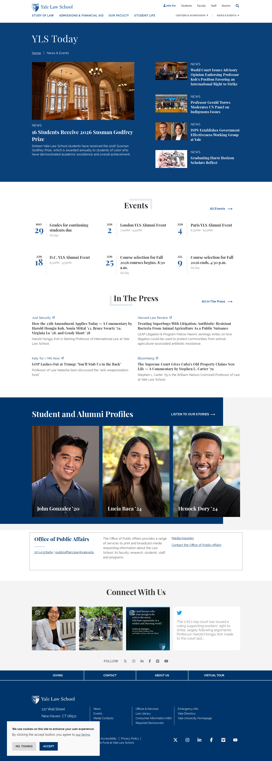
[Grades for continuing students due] (65, 230)
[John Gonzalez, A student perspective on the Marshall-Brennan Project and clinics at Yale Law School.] (65, 471)
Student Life (144, 15)
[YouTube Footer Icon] (235, 740)
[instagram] (133, 661)
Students (186, 5)
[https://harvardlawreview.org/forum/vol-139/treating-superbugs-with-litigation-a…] (189, 332)
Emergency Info (188, 709)
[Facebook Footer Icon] (211, 740)
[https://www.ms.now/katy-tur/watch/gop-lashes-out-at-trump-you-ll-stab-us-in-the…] (83, 367)
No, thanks (24, 746)
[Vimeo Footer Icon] (223, 740)
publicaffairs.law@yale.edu (74, 552)
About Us (162, 675)
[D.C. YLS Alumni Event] (65, 265)
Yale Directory (187, 713)
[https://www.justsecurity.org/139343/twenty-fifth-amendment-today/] (83, 332)
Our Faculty (119, 15)
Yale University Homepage (195, 718)
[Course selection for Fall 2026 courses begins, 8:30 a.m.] (136, 265)
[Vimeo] (157, 661)
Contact (110, 675)
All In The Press (214, 301)
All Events (218, 208)
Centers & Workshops (191, 15)
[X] (125, 661)
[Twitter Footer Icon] (175, 740)
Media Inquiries (183, 538)
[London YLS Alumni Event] (136, 230)
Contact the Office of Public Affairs (196, 545)
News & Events (226, 15)
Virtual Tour (214, 675)
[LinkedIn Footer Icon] (199, 740)
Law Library (143, 713)
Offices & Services (147, 709)
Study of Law (43, 15)
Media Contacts (103, 718)
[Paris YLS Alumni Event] (206, 230)
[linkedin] (142, 661)
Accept (48, 746)
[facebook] (150, 661)
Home (36, 53)
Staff (213, 5)
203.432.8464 (43, 552)
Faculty (201, 5)
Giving (58, 675)
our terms (83, 734)
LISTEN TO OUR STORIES (190, 414)
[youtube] (166, 661)
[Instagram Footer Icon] (187, 740)
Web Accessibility (105, 738)
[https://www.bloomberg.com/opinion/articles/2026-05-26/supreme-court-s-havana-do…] (189, 370)
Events (98, 713)
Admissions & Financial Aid (81, 15)
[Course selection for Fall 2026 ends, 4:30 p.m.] (206, 265)
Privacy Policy (130, 738)
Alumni (226, 5)
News (97, 709)
